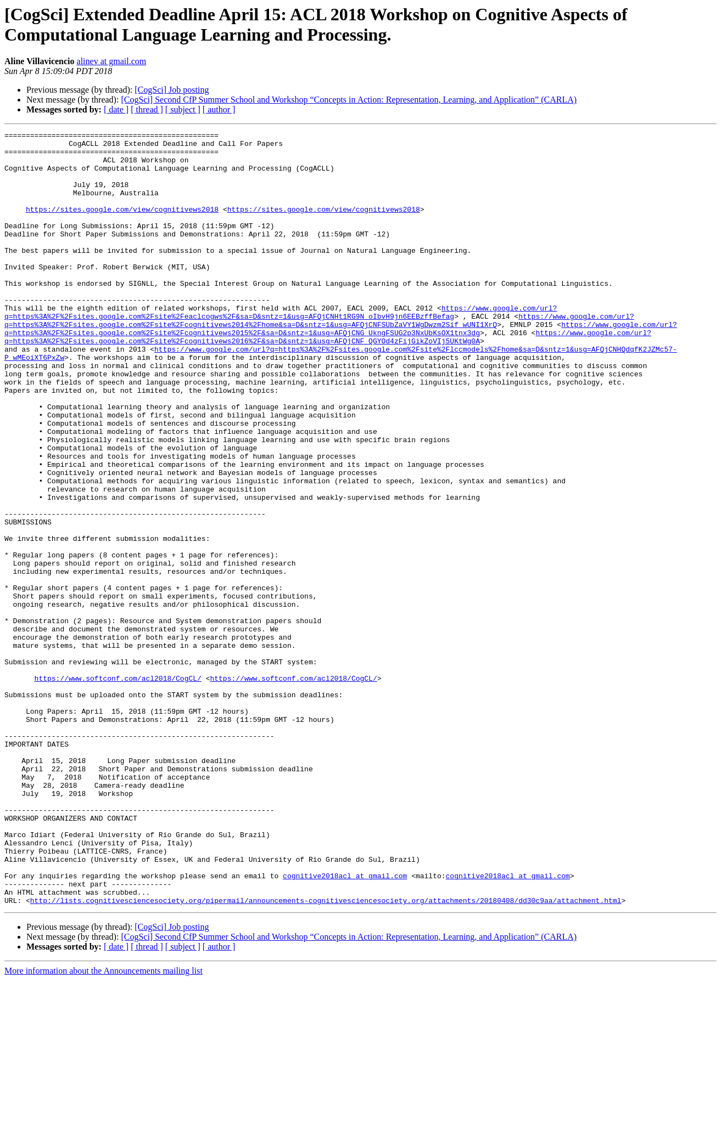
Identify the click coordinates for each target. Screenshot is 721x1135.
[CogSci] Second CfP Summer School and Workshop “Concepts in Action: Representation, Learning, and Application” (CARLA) (349, 99)
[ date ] (116, 109)
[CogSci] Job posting (172, 89)
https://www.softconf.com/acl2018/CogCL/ (118, 788)
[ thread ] (147, 109)
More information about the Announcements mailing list (103, 1125)
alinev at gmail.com (112, 61)
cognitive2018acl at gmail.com (345, 1025)
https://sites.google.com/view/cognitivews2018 (122, 225)
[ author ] (219, 109)
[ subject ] (182, 109)
